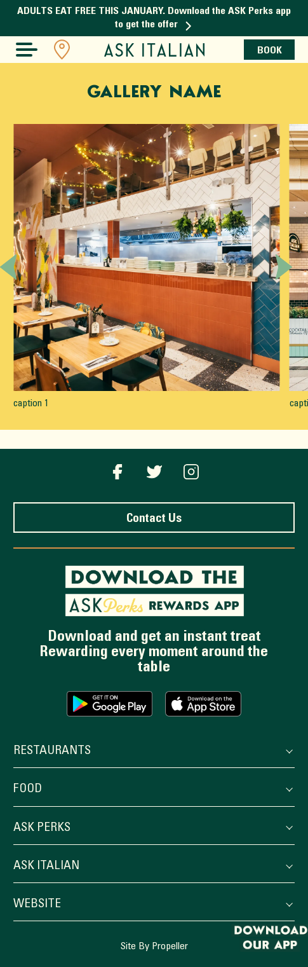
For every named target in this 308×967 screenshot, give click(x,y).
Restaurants (152, 751)
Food (152, 790)
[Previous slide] (8, 267)
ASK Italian (152, 867)
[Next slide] (284, 267)
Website (152, 905)
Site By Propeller (154, 947)
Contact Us (154, 519)
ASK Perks (152, 828)
